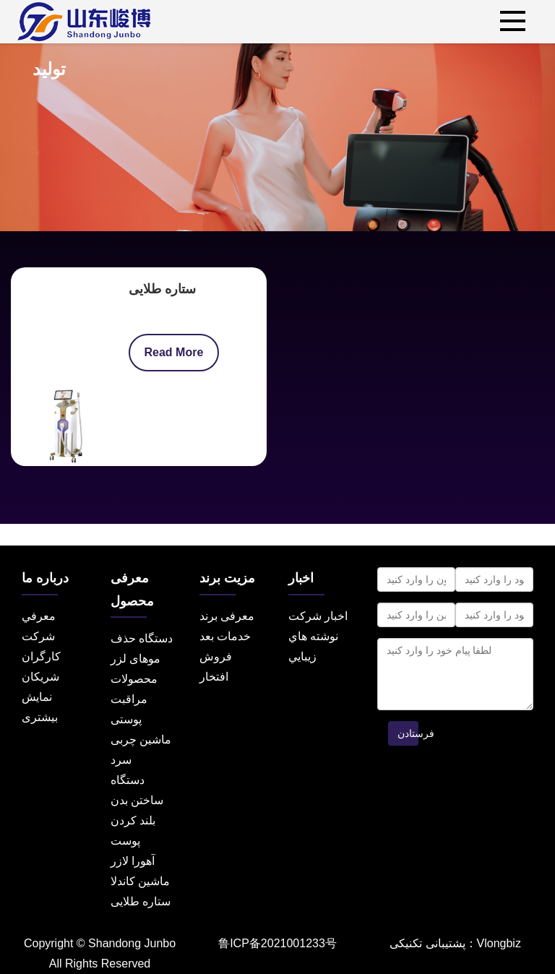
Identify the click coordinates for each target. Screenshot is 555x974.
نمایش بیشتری (40, 707)
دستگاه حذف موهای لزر (142, 648)
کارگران (41, 656)
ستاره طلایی (162, 289)
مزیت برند (227, 578)
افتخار (213, 677)
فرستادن (407, 733)
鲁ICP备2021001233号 (277, 943)
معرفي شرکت (39, 626)
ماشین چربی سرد (141, 749)
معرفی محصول (132, 589)
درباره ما (45, 578)
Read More (174, 352)
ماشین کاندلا (140, 881)
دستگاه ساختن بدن (137, 790)
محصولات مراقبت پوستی (134, 699)
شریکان (40, 677)
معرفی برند (226, 616)
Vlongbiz (499, 943)
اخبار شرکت (318, 616)
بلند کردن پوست (133, 830)
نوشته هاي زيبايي (313, 646)
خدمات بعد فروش (225, 646)
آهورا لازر (133, 861)
